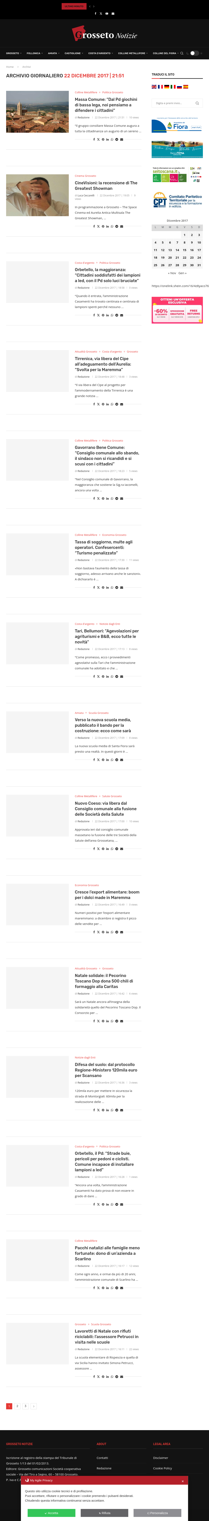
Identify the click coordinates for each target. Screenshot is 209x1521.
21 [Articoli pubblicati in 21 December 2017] (177, 257)
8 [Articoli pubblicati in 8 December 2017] (185, 242)
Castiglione (73, 53)
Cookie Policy (162, 1468)
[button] (89, 6)
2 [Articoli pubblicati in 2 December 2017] (192, 235)
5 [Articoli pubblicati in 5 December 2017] (163, 242)
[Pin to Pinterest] (103, 139)
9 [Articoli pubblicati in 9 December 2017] (192, 242)
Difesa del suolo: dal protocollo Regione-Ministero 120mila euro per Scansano (106, 1070)
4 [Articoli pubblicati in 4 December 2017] (155, 242)
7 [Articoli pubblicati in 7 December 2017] (177, 242)
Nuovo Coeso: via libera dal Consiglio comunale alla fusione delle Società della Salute (106, 809)
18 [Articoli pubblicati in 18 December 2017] (155, 257)
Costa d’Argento (99, 53)
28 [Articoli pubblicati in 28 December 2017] (177, 265)
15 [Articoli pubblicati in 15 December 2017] (184, 250)
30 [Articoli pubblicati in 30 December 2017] (191, 265)
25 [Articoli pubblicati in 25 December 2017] (155, 265)
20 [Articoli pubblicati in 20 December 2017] (170, 257)
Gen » (182, 273)
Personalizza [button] (157, 1513)
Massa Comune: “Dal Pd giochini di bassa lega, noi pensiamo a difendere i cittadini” (106, 105)
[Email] (113, 13)
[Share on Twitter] (98, 139)
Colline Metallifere (131, 53)
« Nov (172, 273)
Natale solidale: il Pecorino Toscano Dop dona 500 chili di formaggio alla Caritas (104, 981)
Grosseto (12, 53)
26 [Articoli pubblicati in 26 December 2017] (163, 265)
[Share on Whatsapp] (112, 139)
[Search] (182, 53)
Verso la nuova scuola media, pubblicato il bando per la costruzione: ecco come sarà (103, 725)
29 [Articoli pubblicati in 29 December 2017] (184, 265)
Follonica (33, 53)
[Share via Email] (121, 139)
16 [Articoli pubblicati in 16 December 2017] (191, 250)
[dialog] (104, 1498)
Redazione (83, 117)
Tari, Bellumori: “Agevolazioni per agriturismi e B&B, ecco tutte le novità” (107, 636)
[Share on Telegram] (116, 139)
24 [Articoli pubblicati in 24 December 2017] (199, 257)
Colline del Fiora (164, 53)
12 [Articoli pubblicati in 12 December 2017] (163, 250)
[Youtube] (107, 13)
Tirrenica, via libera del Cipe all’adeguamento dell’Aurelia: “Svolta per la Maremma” (103, 364)
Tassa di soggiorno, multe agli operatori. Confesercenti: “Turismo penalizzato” (104, 547)
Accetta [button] (51, 1513)
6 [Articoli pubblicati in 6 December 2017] (170, 242)
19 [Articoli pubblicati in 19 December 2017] (163, 257)
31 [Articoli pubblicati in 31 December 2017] (199, 265)
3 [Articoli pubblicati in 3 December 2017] (199, 235)
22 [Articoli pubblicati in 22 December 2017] (184, 257)
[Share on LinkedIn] (107, 139)
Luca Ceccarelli (86, 195)
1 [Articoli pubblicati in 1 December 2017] (185, 235)
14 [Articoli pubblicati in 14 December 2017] (177, 250)
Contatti (102, 1458)
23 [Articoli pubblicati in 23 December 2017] (191, 257)
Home (10, 67)
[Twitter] (101, 13)
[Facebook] (95, 13)
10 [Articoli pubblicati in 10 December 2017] (199, 242)
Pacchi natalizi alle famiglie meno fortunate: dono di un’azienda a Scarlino (107, 1253)
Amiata (52, 53)
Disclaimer (160, 1458)
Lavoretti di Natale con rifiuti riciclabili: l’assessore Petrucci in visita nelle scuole (107, 1337)
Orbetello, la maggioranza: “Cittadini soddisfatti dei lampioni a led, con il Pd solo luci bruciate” (107, 275)
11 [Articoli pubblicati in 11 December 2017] (155, 250)
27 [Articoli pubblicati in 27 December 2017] (170, 265)
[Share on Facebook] (94, 139)
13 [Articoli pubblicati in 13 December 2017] (170, 250)
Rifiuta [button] (104, 1513)
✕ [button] (182, 1481)
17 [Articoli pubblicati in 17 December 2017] (199, 250)
